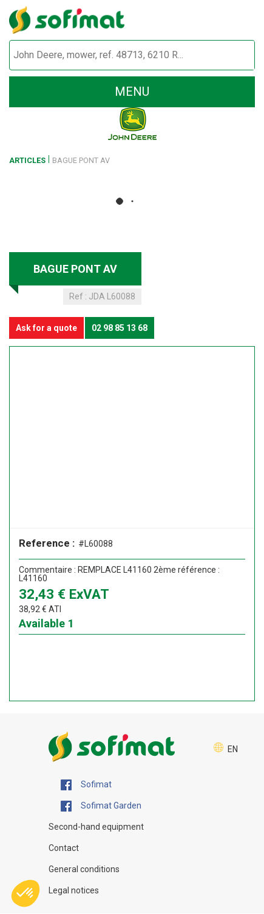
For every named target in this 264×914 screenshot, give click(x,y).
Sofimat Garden (101, 806)
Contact (64, 848)
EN (233, 749)
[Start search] (231, 55)
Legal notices (74, 890)
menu (132, 91)
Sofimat (86, 784)
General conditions (84, 869)
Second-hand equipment (96, 827)
